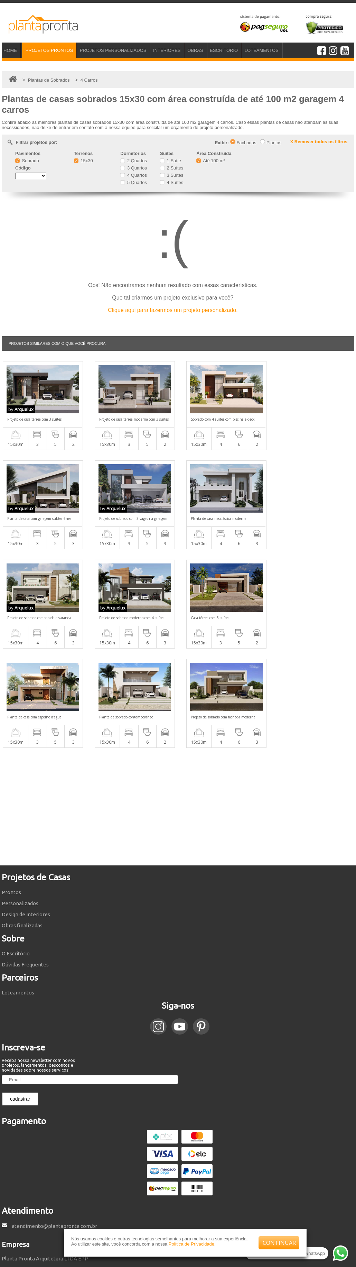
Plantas (270, 142)
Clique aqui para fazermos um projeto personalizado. (172, 310)
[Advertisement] (178, 707)
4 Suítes (171, 182)
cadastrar (20, 999)
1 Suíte (170, 160)
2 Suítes (171, 168)
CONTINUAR (279, 1243)
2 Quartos (133, 160)
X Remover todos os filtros (318, 141)
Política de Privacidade (191, 1244)
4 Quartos (133, 175)
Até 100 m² (210, 160)
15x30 (83, 160)
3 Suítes (171, 175)
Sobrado (27, 160)
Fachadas (243, 142)
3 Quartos (133, 168)
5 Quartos (133, 182)
